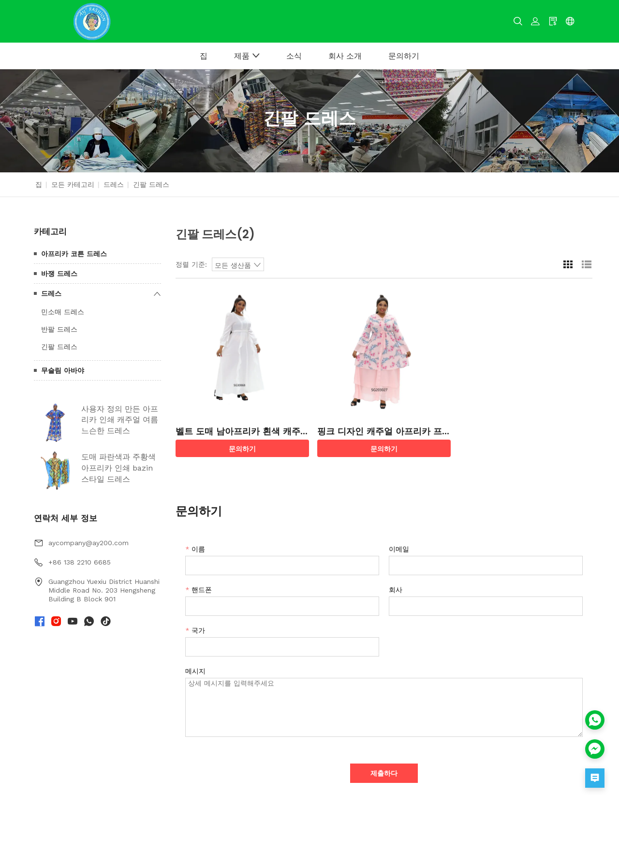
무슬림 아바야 (62, 370)
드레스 (113, 184)
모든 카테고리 (72, 184)
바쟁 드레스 (59, 273)
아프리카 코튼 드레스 (74, 254)
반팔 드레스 (59, 329)
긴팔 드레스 (59, 347)
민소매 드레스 (62, 312)
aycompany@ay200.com (88, 543)
